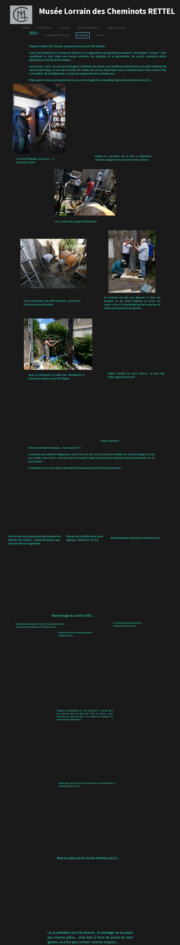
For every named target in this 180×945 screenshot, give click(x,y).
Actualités (82, 35)
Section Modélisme (88, 27)
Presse (100, 35)
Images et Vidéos (116, 27)
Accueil (25, 27)
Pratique (64, 27)
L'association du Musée (56, 35)
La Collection (44, 27)
